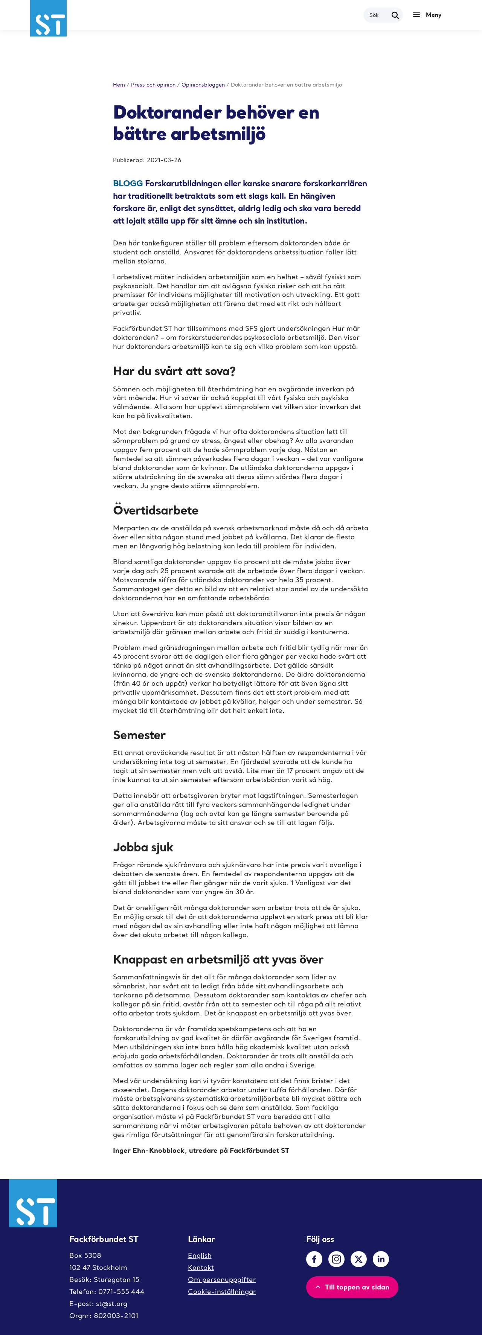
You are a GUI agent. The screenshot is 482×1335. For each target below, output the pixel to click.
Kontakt (201, 1267)
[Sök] (395, 15)
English (200, 1255)
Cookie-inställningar (222, 1291)
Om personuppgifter (222, 1279)
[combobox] (378, 14)
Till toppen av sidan (351, 1286)
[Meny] (429, 15)
